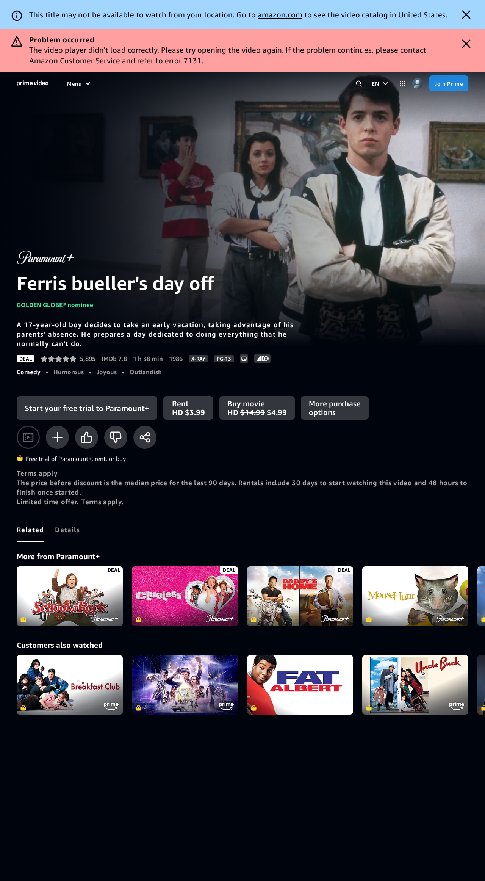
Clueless (185, 596)
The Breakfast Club (70, 685)
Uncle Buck (415, 685)
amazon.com (280, 14)
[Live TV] (191, 83)
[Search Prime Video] (359, 84)
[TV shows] (129, 83)
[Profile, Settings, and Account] (417, 84)
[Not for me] (115, 437)
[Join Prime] (448, 83)
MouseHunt (415, 596)
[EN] (380, 83)
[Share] (144, 437)
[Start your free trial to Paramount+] (87, 408)
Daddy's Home (300, 596)
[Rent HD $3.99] (188, 408)
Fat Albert (300, 685)
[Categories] (402, 84)
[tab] (30, 529)
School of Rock (70, 596)
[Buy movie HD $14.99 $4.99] (257, 408)
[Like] (86, 437)
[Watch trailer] (28, 437)
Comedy (29, 372)
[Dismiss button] (466, 14)
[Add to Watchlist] (57, 437)
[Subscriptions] (235, 83)
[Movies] (97, 83)
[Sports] (161, 83)
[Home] (32, 83)
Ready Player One (185, 685)
